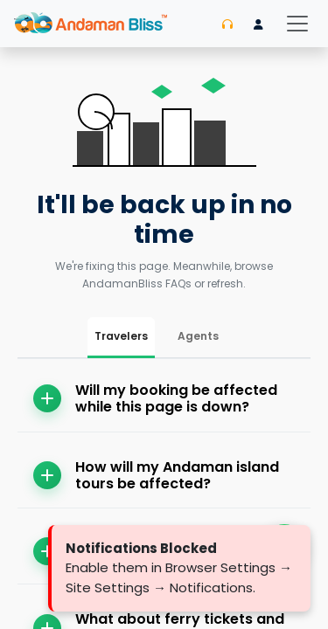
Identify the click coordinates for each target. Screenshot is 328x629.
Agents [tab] (198, 335)
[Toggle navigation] (297, 23)
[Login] (258, 24)
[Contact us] (227, 24)
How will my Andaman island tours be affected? (156, 475)
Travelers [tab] (121, 335)
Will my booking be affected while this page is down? (155, 398)
